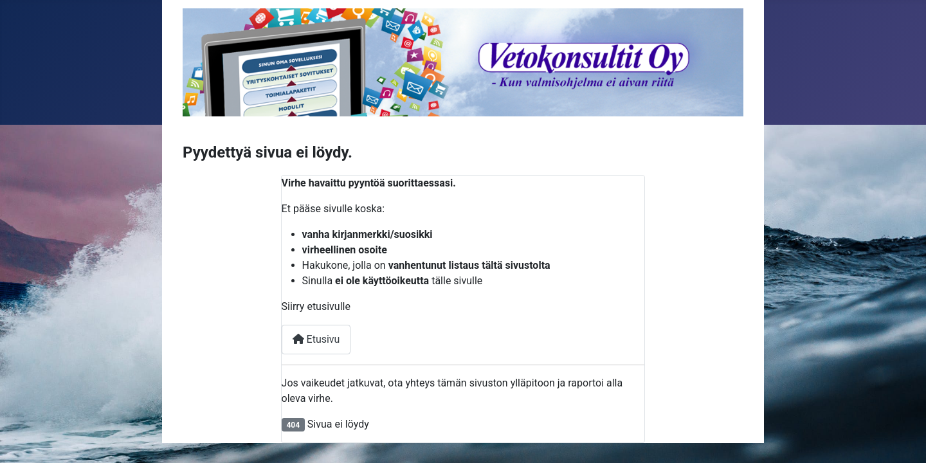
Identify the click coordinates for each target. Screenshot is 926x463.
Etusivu (316, 339)
